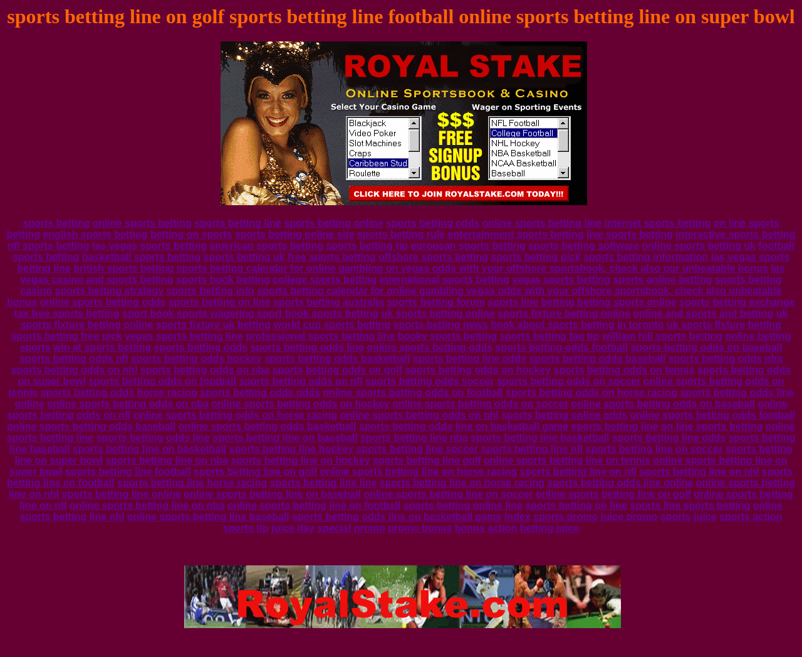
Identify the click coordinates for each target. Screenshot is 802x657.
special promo (351, 528)
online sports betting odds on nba (128, 403)
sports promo (565, 516)
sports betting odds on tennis (624, 370)
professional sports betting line (320, 336)
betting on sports (191, 234)
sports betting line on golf (255, 471)
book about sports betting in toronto (577, 324)
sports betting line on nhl (699, 471)
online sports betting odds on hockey (300, 403)
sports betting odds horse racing (119, 392)
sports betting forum (435, 302)
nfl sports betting (49, 245)
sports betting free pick (66, 336)
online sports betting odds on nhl (419, 415)
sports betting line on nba (166, 460)
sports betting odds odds (260, 392)
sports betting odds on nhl (74, 370)
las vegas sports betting (149, 245)
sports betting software (583, 245)
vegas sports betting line (183, 336)
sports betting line (237, 223)
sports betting (56, 223)
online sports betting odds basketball (268, 426)
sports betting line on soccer (654, 449)
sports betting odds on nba (204, 370)
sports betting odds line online (620, 483)
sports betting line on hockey (300, 460)
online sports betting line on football (313, 505)
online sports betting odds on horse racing (235, 415)
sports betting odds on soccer (568, 381)
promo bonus (420, 528)
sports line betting (531, 302)
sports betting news (440, 324)
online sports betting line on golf (613, 494)
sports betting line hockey (291, 449)
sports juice (688, 516)
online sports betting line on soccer (448, 494)
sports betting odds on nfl (300, 381)
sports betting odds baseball (597, 358)
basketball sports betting (141, 257)
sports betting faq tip (549, 336)
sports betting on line (220, 302)
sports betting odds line (307, 347)
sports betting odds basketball (337, 358)
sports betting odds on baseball (707, 347)
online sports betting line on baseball (272, 494)
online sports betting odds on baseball (663, 403)
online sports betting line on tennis (567, 460)
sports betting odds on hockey (478, 370)
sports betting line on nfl (578, 471)
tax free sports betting (67, 313)
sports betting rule (401, 234)
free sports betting (331, 257)
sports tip (246, 528)
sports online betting (662, 279)
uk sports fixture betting (724, 324)
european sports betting (468, 245)
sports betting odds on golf (337, 370)
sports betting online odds (564, 415)
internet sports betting (657, 223)
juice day (292, 528)
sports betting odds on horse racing (591, 392)
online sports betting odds (103, 302)
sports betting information (645, 257)
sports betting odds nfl (73, 358)
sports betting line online (121, 494)
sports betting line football (128, 471)
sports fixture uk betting (213, 324)
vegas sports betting (561, 279)
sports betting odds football (562, 347)
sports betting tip (367, 245)
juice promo (629, 516)
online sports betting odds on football (413, 392)
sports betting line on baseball (285, 437)
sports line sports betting (690, 505)
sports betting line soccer (417, 449)
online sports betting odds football (712, 415)
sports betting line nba (414, 437)
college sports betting (325, 279)
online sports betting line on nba (147, 505)
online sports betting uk (699, 245)
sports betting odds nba (726, 358)
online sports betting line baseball (208, 516)
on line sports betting (712, 426)
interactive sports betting (735, 234)
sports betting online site (294, 234)
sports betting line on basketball (149, 449)
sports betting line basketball (540, 437)
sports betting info (210, 291)
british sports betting (123, 268)
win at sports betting (102, 347)
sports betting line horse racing (192, 483)
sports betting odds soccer (429, 381)
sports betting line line (323, 483)
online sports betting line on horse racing (418, 471)
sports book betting (222, 279)
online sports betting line (542, 223)
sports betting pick (536, 257)
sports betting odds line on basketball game (463, 426)
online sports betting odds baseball (91, 426)
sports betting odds (432, 223)
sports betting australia (328, 302)
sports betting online (333, 223)
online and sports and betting (703, 313)
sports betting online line (463, 505)
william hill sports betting (662, 336)
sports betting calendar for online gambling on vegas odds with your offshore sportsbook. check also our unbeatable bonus (472, 268)
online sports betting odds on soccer (480, 403)
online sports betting (142, 223)
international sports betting (444, 279)
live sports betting (629, 234)
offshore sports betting (433, 257)
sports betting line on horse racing (462, 483)
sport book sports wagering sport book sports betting (250, 313)
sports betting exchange (737, 302)
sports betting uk (244, 257)
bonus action (486, 528)
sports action (750, 516)
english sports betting (95, 234)
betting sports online (626, 302)
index (517, 516)
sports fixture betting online (563, 313)
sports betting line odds (469, 358)
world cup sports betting (331, 324)
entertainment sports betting (516, 234)
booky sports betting (447, 336)
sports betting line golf (427, 460)
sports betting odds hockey (196, 358)
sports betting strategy (109, 291)
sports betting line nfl (532, 449)
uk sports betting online (437, 313)
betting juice (549, 528)
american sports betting (266, 245)
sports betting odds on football (162, 381)
